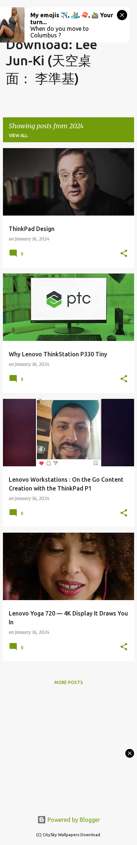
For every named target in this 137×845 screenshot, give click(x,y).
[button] (123, 254)
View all (18, 135)
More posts (68, 682)
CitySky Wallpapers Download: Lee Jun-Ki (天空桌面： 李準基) (51, 46)
